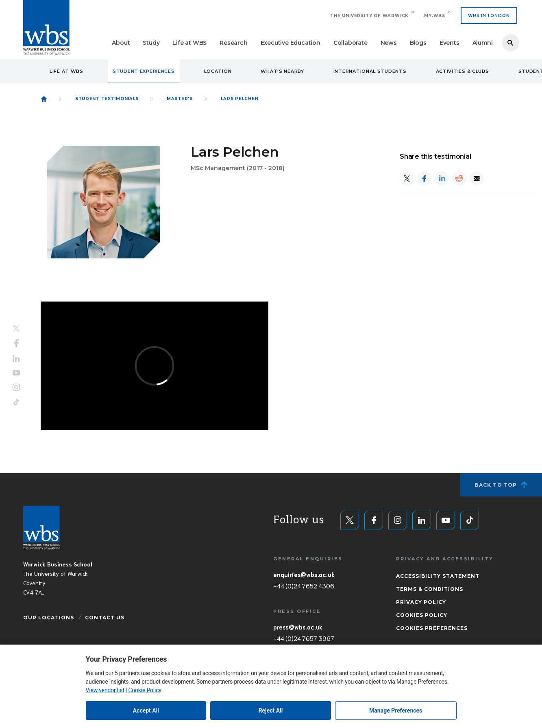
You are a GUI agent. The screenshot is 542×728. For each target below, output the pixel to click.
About (121, 42)
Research (233, 42)
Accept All (146, 710)
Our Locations (48, 617)
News (389, 42)
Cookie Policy (144, 690)
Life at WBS (189, 42)
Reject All (271, 710)
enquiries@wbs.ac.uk (303, 574)
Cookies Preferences (432, 628)
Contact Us (104, 617)
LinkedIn (16, 358)
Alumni (482, 42)
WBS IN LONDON (488, 15)
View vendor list (105, 690)
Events (449, 42)
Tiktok (16, 402)
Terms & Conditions (429, 589)
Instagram (16, 387)
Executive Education (290, 42)
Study (151, 42)
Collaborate (350, 42)
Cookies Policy (421, 615)
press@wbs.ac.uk (297, 627)
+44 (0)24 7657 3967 (303, 638)
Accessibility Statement (437, 576)
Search (510, 42)
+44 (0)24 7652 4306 (303, 586)
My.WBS (434, 15)
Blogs (418, 42)
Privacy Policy (421, 602)
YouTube (16, 372)
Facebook (16, 343)
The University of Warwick (369, 15)
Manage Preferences (395, 710)
